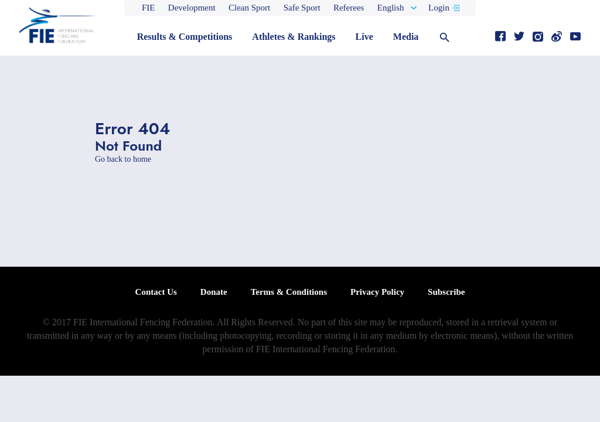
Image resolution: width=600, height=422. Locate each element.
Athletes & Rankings (293, 37)
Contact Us (156, 292)
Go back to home (123, 159)
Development (192, 7)
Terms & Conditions (289, 292)
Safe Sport (302, 7)
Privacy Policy (377, 292)
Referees (348, 7)
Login (438, 7)
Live (364, 37)
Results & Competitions (185, 37)
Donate (213, 292)
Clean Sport (249, 7)
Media (406, 37)
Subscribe (446, 292)
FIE (148, 7)
